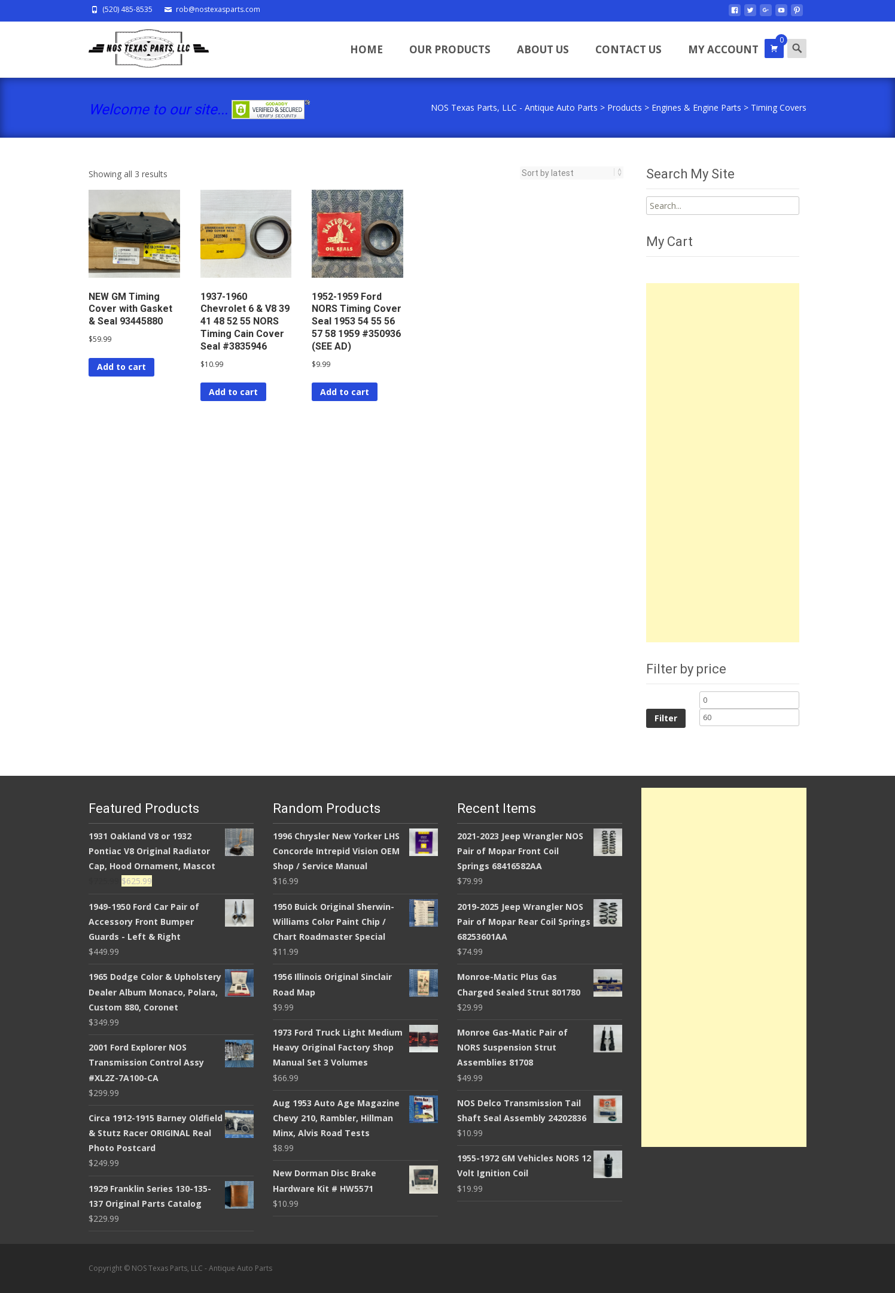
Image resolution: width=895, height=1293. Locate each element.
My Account (723, 49)
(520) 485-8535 (127, 9)
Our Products (450, 49)
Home (366, 49)
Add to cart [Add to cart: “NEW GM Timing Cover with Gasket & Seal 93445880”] (121, 366)
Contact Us (628, 49)
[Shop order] (568, 173)
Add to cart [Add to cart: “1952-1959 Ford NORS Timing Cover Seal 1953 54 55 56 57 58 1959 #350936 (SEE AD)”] (344, 391)
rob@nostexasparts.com (218, 9)
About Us (543, 49)
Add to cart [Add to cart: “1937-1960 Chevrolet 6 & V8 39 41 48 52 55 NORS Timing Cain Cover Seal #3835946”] (233, 391)
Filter (665, 718)
